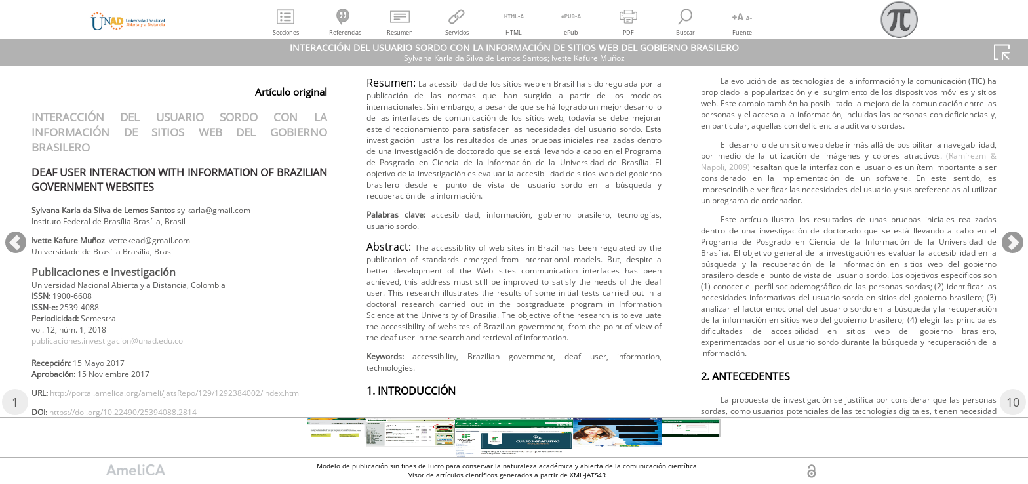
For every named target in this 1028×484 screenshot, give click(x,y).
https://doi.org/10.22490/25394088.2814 (475, 128)
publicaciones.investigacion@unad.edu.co (123, 356)
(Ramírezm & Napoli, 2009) (809, 347)
